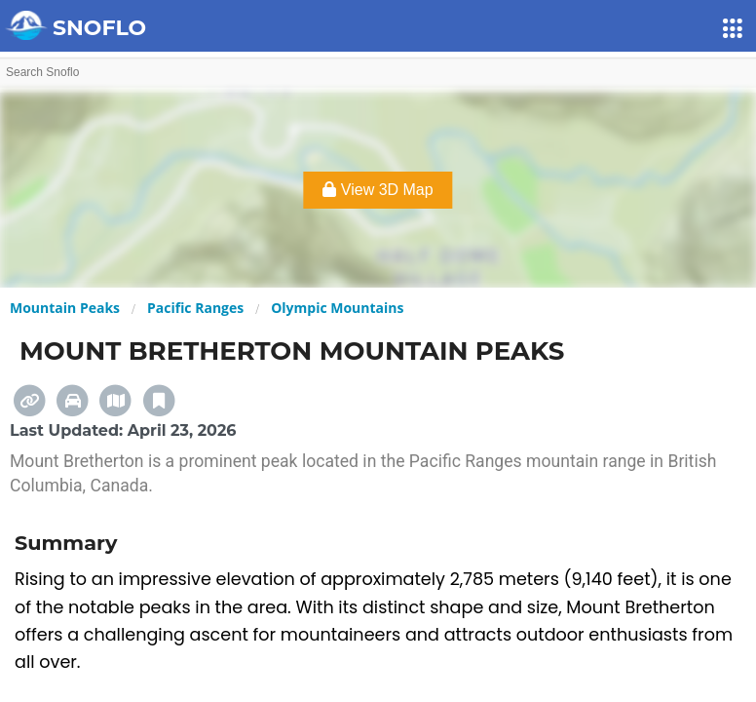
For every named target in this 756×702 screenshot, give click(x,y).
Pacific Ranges (195, 307)
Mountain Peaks (65, 307)
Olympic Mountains (337, 307)
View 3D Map (377, 189)
